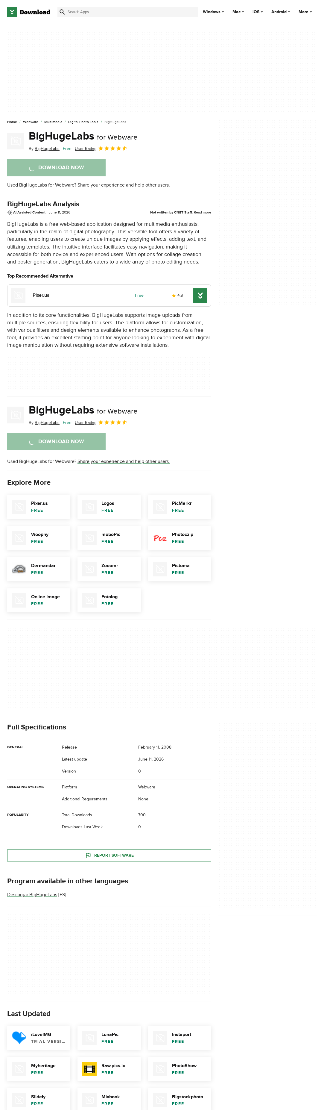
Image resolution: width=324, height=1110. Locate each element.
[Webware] (30, 122)
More (306, 11)
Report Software (109, 855)
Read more (202, 212)
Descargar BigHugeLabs (32, 895)
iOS (255, 12)
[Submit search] (62, 12)
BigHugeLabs (83, 136)
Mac (236, 12)
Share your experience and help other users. (123, 185)
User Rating (101, 148)
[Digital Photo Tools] (83, 122)
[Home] (12, 122)
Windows (211, 12)
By (44, 148)
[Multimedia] (53, 122)
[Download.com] (28, 12)
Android (279, 12)
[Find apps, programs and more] (127, 12)
